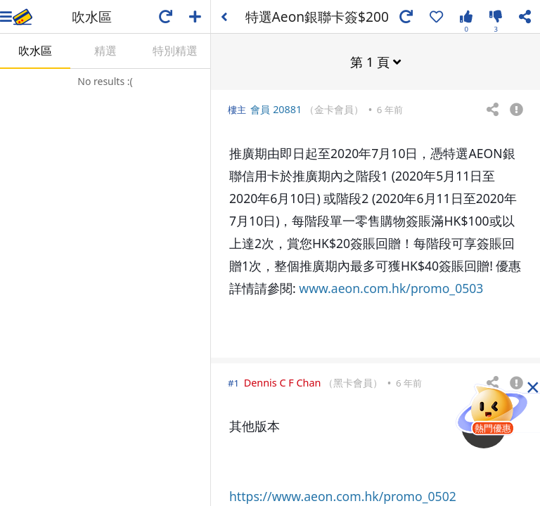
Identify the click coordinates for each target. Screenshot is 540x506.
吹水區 (35, 50)
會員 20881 (276, 108)
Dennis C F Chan (282, 382)
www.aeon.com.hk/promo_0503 (391, 287)
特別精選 (175, 50)
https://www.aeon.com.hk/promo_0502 (342, 495)
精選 (105, 50)
